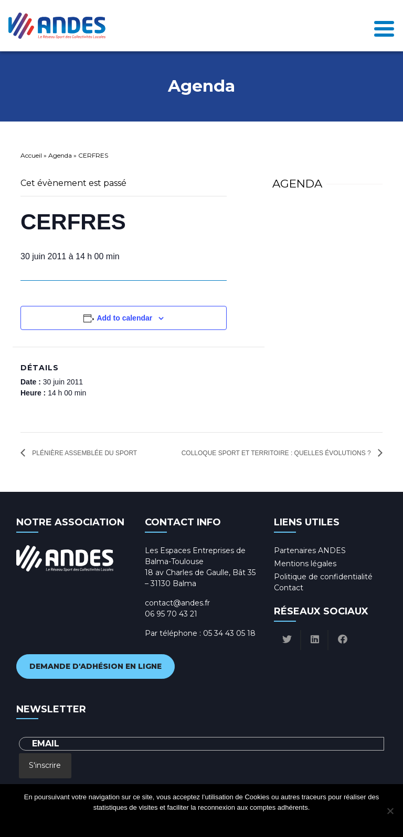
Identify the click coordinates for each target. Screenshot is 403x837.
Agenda (60, 155)
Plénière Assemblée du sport (83, 453)
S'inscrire (45, 765)
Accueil (31, 155)
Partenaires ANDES (310, 550)
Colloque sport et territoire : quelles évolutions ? (277, 453)
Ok (159, 821)
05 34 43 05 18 (229, 633)
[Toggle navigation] (384, 25)
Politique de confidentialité (323, 576)
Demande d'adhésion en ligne (95, 666)
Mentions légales (305, 563)
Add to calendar (124, 318)
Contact (288, 587)
